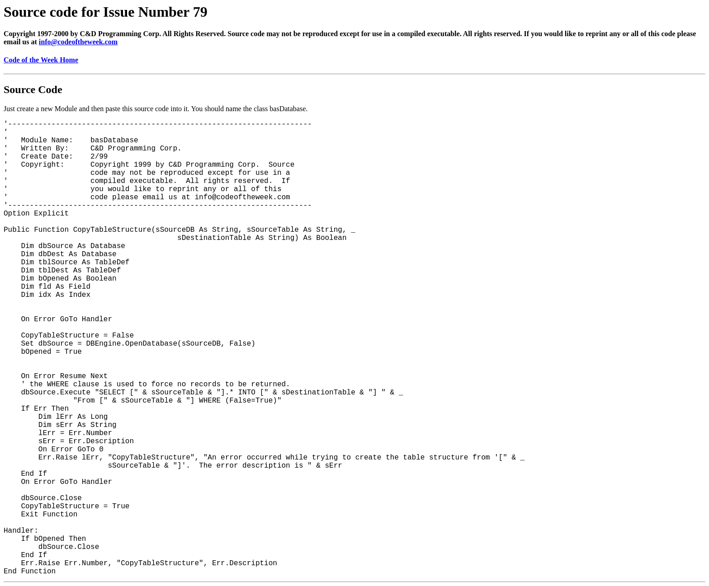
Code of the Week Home (41, 60)
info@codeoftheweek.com (78, 42)
